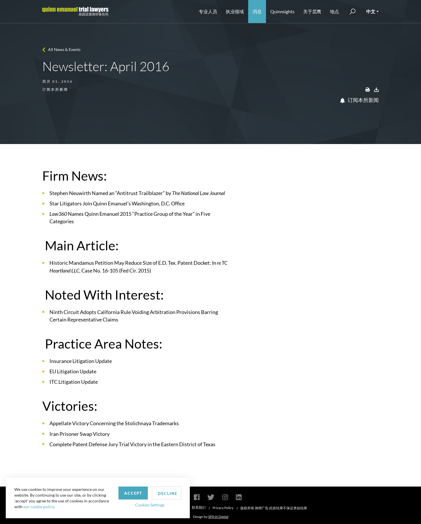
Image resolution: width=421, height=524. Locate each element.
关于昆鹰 (312, 11)
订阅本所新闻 (359, 100)
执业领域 (235, 11)
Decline (167, 493)
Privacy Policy (223, 508)
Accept (133, 493)
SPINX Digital (218, 516)
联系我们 (199, 507)
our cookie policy (38, 506)
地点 (334, 11)
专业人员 (208, 11)
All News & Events (64, 49)
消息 (257, 11)
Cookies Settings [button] (149, 504)
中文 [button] (370, 11)
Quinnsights (282, 11)
